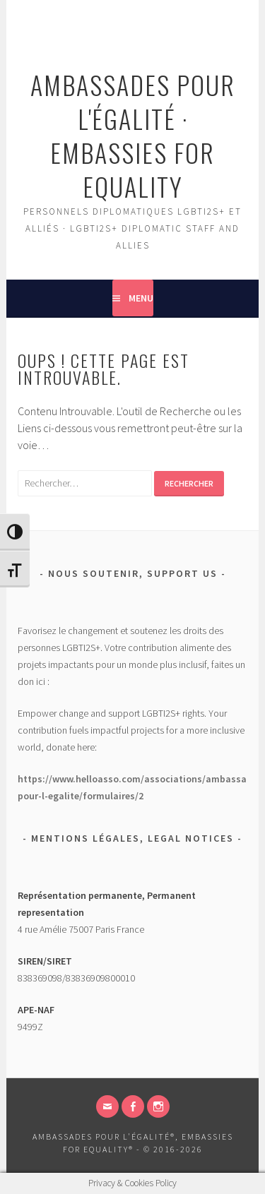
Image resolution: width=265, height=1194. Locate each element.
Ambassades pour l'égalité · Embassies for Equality (132, 135)
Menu (141, 298)
